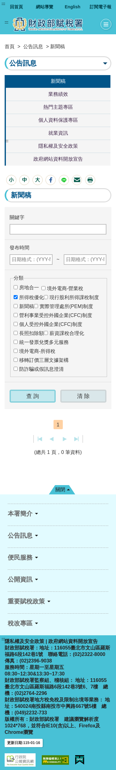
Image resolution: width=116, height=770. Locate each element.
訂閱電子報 (100, 6)
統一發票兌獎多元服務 (44, 342)
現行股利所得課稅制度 (74, 297)
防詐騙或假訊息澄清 (41, 369)
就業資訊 (58, 133)
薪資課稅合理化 (66, 333)
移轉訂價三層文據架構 (44, 360)
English (72, 6)
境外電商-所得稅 (37, 351)
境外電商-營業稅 (65, 288)
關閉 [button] (60, 489)
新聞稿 (58, 81)
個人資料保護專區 (58, 120)
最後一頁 (76, 439)
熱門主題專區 (58, 107)
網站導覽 (44, 6)
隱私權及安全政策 (58, 146)
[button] (11, 180)
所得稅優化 (31, 297)
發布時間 (19, 247)
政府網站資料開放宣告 (58, 159)
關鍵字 (17, 217)
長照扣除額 (31, 333)
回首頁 (16, 6)
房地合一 (29, 287)
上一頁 (51, 439)
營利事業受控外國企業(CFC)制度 (55, 315)
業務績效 (58, 94)
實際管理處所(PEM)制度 (66, 306)
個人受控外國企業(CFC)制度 (50, 324)
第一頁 (40, 439)
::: (3, 4)
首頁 (10, 46)
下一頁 (65, 439)
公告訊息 (33, 46)
